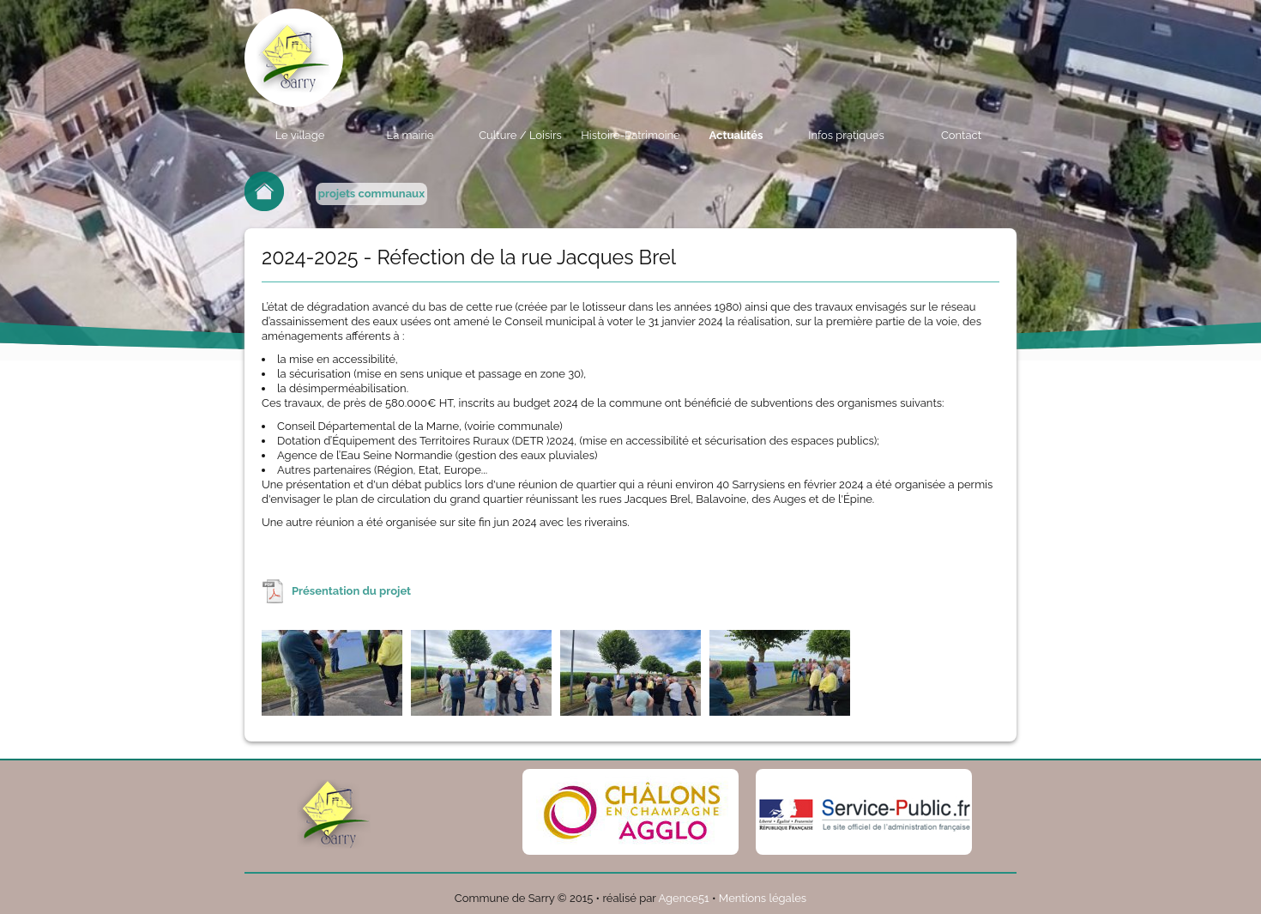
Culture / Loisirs (520, 135)
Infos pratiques (846, 135)
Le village (300, 135)
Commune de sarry (293, 58)
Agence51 (683, 898)
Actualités (736, 135)
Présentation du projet (351, 590)
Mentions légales (762, 898)
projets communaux (371, 193)
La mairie (410, 135)
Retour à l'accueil (264, 191)
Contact (961, 135)
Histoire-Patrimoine (630, 135)
